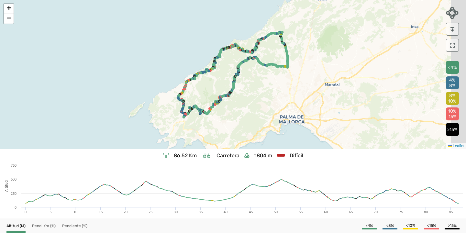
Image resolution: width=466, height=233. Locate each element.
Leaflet (456, 146)
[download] (452, 29)
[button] (9, 9)
